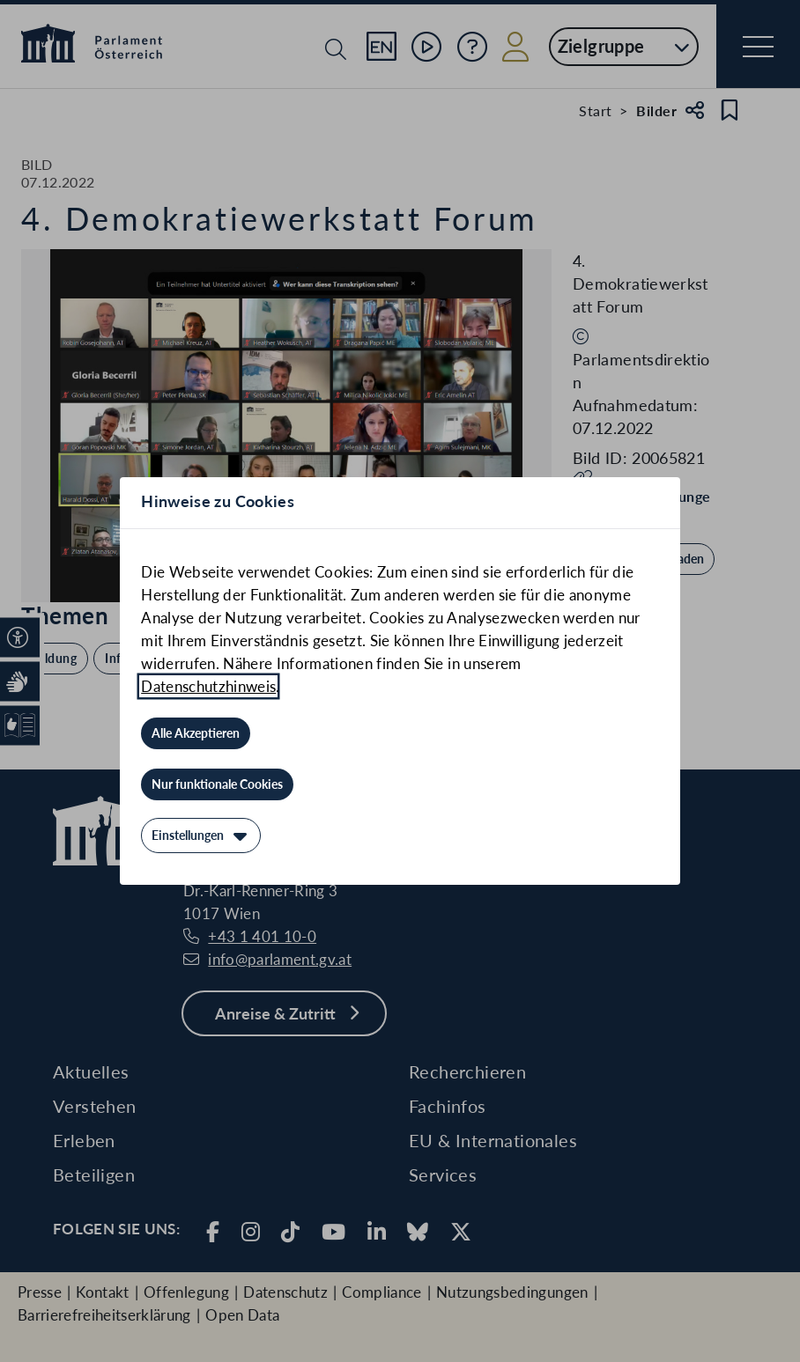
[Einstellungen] (201, 835)
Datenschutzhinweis (208, 686)
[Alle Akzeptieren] (195, 733)
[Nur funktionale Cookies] (217, 784)
